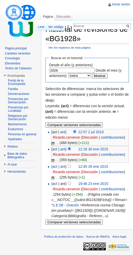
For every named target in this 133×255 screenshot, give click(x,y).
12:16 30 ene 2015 (93, 149)
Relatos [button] (12, 146)
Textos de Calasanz (18, 68)
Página (48, 16)
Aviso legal (119, 236)
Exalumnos (15, 129)
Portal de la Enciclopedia (16, 82)
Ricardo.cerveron (66, 137)
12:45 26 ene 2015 (93, 166)
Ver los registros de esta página (69, 47)
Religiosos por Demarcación (17, 117)
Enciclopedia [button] (16, 75)
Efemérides (13, 63)
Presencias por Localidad (18, 109)
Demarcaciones (18, 94)
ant (62, 132)
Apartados (15, 139)
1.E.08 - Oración (66, 205)
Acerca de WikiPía (97, 236)
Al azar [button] (12, 164)
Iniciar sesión (121, 4)
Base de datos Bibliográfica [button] (17, 155)
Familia (13, 89)
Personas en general (22, 134)
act (55, 149)
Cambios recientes (17, 53)
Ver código (55, 27)
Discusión (90, 137)
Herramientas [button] (16, 171)
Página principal (16, 48)
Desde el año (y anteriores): (71, 65)
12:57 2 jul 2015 (91, 132)
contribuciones (112, 137)
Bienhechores (17, 124)
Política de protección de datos (63, 236)
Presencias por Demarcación (18, 100)
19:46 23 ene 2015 (93, 184)
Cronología (12, 58)
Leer (41, 27)
